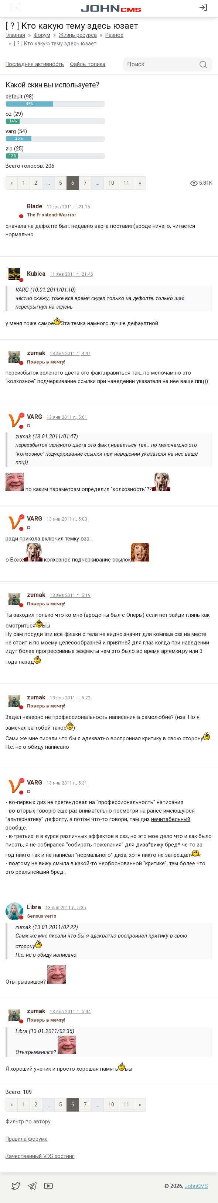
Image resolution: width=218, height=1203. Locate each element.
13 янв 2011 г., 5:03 (67, 519)
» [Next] (140, 183)
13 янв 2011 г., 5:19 (70, 595)
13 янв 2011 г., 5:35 (65, 907)
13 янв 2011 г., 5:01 (67, 417)
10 (111, 183)
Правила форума (27, 1139)
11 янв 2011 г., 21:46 (71, 274)
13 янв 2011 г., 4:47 (70, 353)
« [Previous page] (11, 183)
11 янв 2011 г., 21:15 (68, 206)
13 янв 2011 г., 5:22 (70, 697)
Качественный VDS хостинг (40, 1156)
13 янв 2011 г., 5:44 (70, 1011)
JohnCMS (196, 1186)
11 (126, 183)
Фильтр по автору (28, 1122)
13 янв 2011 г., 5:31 (67, 783)
